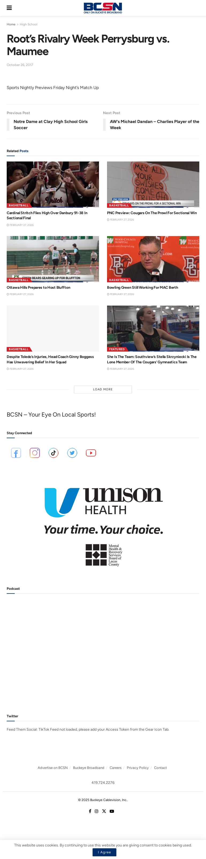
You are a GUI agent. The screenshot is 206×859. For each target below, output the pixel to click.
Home (11, 24)
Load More (103, 389)
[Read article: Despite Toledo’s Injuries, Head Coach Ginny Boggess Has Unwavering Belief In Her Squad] (53, 329)
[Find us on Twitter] (104, 811)
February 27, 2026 (20, 225)
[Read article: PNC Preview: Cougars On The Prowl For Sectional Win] (153, 184)
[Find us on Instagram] (96, 811)
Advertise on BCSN (53, 768)
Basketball (18, 205)
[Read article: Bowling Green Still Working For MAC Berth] (153, 259)
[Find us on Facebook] (90, 811)
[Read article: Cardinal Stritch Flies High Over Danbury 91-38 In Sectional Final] (53, 184)
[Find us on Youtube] (112, 811)
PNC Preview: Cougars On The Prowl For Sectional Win (152, 213)
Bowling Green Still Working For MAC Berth (142, 287)
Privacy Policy (138, 768)
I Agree (104, 852)
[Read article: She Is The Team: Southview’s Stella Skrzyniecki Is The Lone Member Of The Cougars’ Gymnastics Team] (153, 329)
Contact (160, 768)
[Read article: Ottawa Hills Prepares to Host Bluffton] (53, 259)
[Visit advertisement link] (103, 523)
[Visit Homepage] (103, 8)
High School (28, 24)
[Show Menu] (9, 8)
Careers (115, 768)
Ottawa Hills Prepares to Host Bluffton (38, 287)
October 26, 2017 (20, 65)
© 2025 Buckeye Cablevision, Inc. (102, 800)
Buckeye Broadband (88, 768)
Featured (117, 349)
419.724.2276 (103, 782)
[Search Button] (196, 8)
